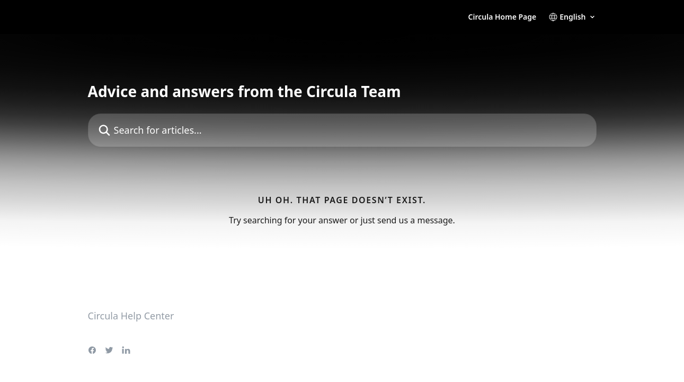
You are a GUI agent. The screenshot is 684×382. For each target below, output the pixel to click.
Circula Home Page (502, 17)
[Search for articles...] (342, 130)
